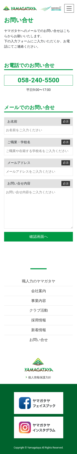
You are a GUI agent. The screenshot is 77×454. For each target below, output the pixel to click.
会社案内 (38, 291)
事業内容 (38, 301)
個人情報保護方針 (39, 377)
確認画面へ (38, 236)
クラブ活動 (38, 310)
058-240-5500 (38, 80)
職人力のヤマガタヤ (38, 281)
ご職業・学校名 (38, 142)
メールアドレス (38, 162)
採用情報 (38, 320)
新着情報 (38, 330)
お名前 (38, 121)
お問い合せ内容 (38, 183)
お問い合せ (38, 340)
